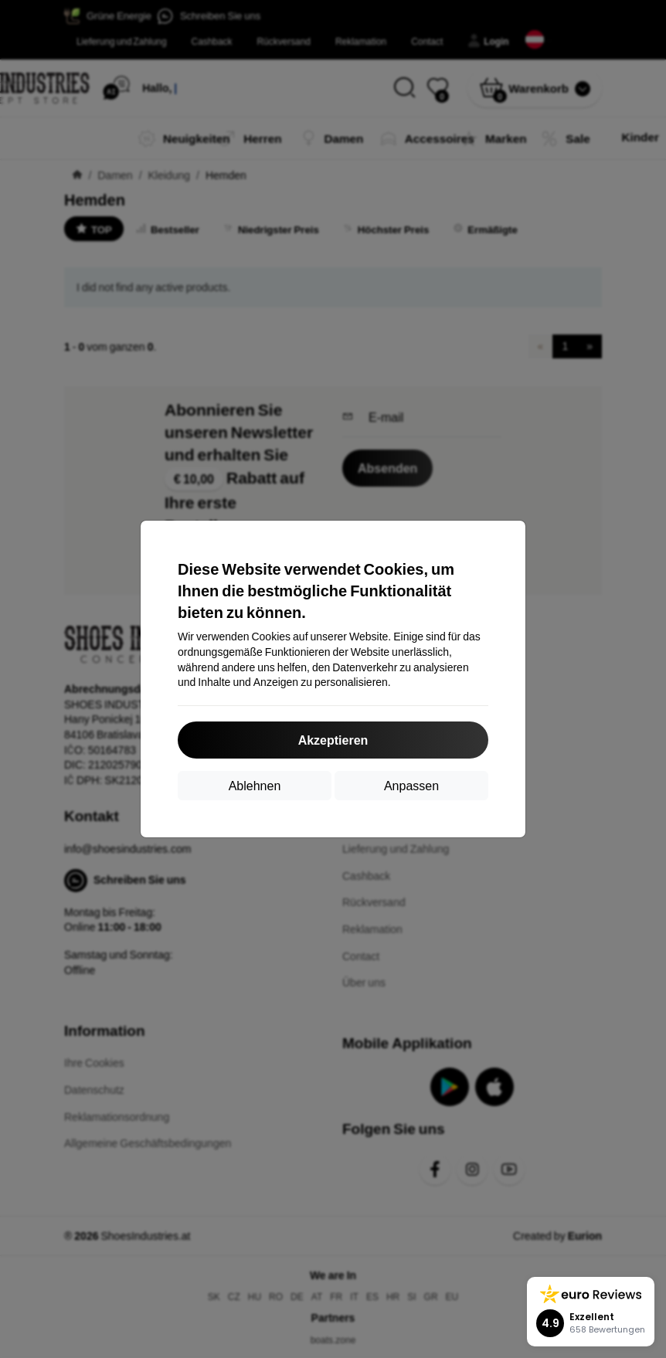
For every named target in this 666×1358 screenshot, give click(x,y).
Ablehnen (255, 785)
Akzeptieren (333, 739)
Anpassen (411, 785)
